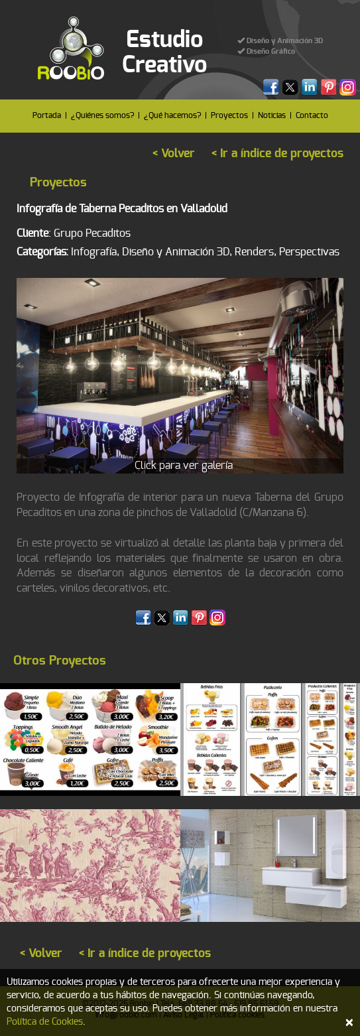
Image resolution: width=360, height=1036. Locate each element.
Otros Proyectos (59, 661)
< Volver (173, 154)
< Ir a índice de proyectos (277, 154)
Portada (46, 115)
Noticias (272, 115)
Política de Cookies (45, 1022)
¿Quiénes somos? (102, 115)
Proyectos (229, 115)
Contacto (312, 115)
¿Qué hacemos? (172, 115)
